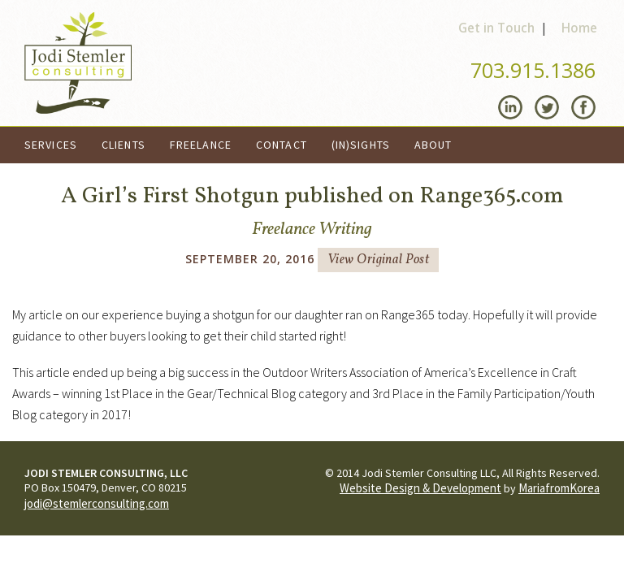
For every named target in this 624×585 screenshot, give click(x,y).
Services (50, 144)
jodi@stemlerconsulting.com (96, 503)
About (433, 144)
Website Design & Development (420, 488)
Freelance (201, 144)
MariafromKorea (559, 488)
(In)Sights (361, 144)
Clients (123, 144)
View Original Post (378, 260)
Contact (281, 144)
